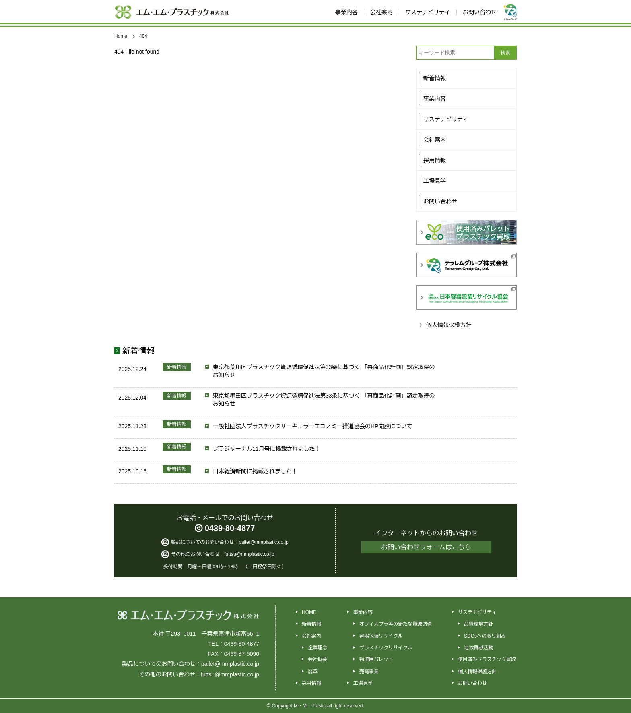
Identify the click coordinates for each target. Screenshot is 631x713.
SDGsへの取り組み (485, 636)
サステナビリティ (477, 612)
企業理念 (317, 648)
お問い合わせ (472, 683)
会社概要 (317, 659)
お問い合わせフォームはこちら (426, 547)
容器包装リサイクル (381, 636)
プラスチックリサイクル (385, 648)
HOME (309, 612)
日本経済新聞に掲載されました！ (255, 471)
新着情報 (138, 351)
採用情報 (311, 683)
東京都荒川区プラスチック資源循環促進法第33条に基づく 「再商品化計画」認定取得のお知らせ (324, 371)
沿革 (313, 671)
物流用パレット (376, 659)
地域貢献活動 (478, 648)
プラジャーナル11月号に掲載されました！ (267, 449)
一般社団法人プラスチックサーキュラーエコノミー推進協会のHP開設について (312, 426)
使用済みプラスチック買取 (487, 659)
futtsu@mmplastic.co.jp (249, 554)
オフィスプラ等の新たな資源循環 (395, 624)
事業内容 (363, 612)
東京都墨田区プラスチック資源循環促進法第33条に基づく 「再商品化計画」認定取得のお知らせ (324, 399)
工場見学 (363, 683)
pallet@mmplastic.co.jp (264, 542)
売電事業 (369, 671)
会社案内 (311, 636)
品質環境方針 (478, 624)
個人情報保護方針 (448, 325)
